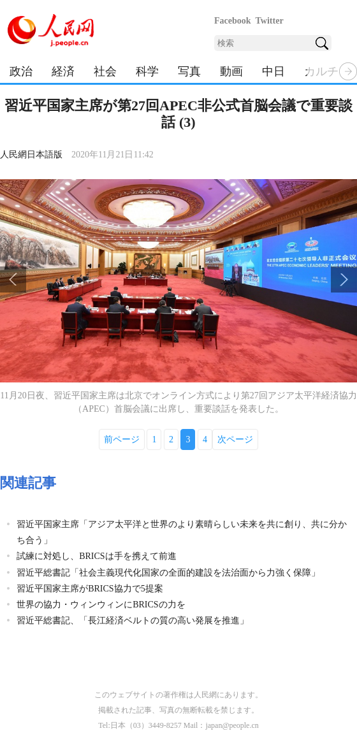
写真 (189, 71)
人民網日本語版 (31, 154)
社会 (105, 71)
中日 (273, 71)
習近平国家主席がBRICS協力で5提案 (90, 588)
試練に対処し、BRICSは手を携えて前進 (96, 556)
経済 (63, 71)
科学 (147, 71)
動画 (231, 71)
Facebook (232, 20)
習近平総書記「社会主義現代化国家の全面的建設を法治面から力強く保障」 (168, 572)
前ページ (122, 439)
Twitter (270, 20)
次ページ (235, 439)
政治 (21, 71)
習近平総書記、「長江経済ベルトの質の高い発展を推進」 (133, 620)
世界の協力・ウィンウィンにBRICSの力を (101, 604)
